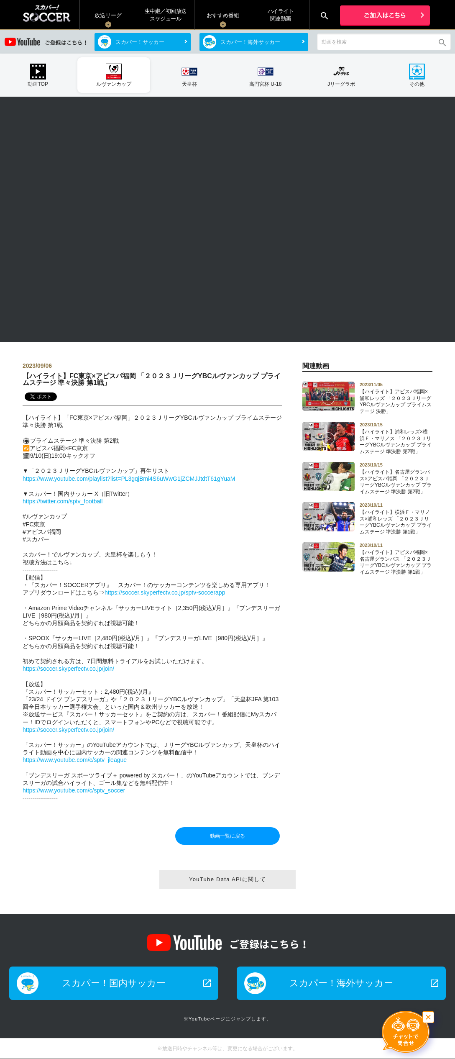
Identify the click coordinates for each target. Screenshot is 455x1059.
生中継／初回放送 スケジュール (166, 15)
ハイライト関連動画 (281, 15)
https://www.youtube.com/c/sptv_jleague (75, 759)
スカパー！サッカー (139, 42)
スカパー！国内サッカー (137, 983)
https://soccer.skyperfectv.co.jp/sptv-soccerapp (165, 592)
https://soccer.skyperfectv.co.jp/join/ (68, 668)
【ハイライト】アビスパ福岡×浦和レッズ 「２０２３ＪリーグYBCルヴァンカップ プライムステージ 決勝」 (396, 398)
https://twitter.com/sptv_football (62, 501)
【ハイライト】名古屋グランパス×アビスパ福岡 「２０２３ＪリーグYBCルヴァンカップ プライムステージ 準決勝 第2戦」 (396, 478)
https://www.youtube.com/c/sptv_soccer (74, 790)
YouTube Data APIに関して (227, 879)
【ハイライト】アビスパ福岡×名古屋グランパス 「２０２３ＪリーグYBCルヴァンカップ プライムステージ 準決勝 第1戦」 (396, 558)
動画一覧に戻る (227, 836)
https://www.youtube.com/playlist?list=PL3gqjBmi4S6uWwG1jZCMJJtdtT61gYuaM (129, 478)
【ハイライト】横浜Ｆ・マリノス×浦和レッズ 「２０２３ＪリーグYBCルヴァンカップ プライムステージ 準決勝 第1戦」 (396, 518)
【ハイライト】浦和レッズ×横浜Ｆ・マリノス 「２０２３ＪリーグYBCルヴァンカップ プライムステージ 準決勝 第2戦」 (396, 438)
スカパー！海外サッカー (250, 42)
